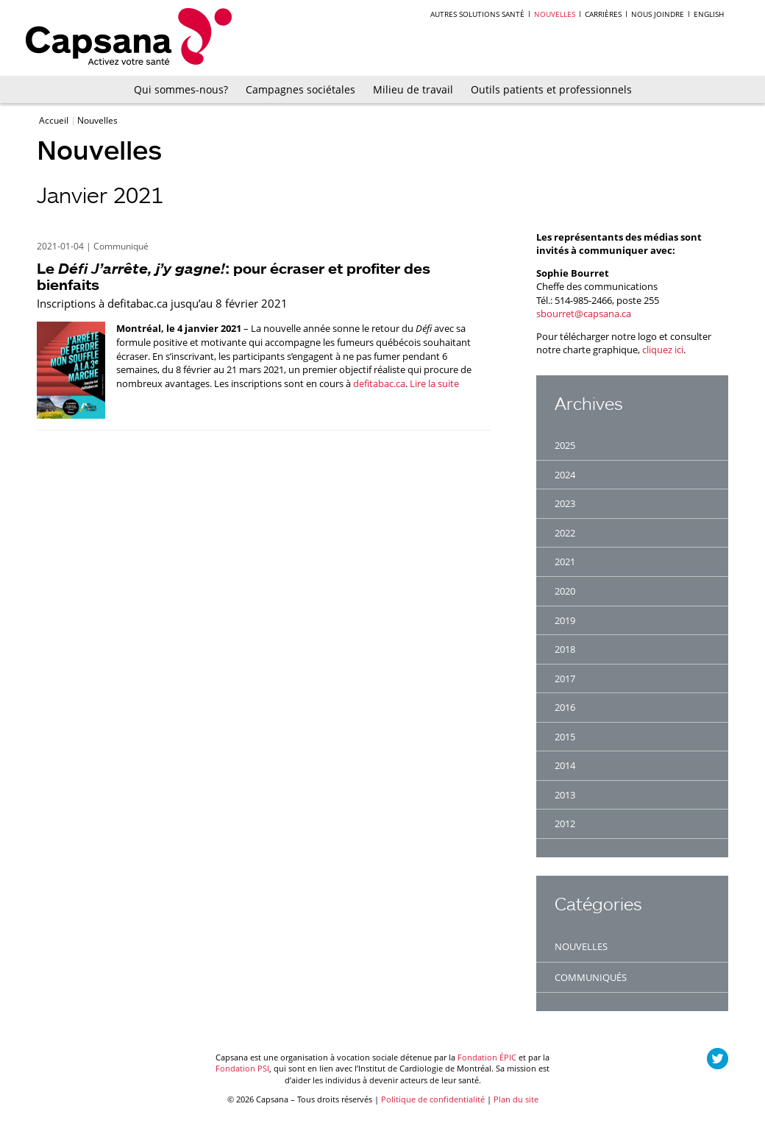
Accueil (55, 120)
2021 (565, 561)
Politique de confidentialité (433, 1099)
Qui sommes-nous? (181, 89)
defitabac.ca (379, 383)
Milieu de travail (413, 89)
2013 (565, 794)
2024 (565, 474)
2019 (565, 620)
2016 (565, 707)
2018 (565, 649)
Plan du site (516, 1099)
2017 (565, 678)
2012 (565, 823)
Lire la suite (434, 383)
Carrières (603, 14)
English (709, 14)
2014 (565, 765)
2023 (565, 503)
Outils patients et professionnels (551, 89)
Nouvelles (554, 14)
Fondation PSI (242, 1068)
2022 (565, 532)
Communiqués (591, 977)
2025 (565, 445)
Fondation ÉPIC (487, 1057)
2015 (565, 736)
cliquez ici (662, 349)
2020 (565, 591)
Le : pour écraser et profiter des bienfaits (233, 276)
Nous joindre (657, 14)
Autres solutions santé (477, 14)
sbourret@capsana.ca (583, 313)
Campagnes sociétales (300, 89)
